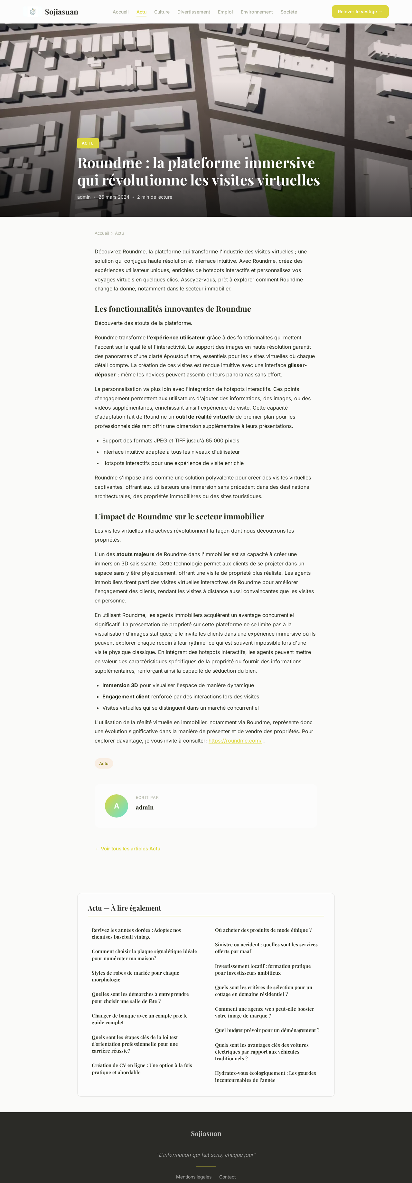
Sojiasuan (50, 11)
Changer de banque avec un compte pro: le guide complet (140, 1019)
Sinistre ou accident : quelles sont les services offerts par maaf (266, 947)
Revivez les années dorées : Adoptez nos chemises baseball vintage (136, 933)
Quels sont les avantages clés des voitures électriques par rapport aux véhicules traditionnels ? (262, 1052)
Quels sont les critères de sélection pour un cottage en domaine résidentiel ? (263, 990)
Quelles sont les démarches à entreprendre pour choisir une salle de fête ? (140, 997)
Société (289, 11)
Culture (162, 11)
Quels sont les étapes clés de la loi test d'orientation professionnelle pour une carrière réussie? (135, 1044)
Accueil (121, 11)
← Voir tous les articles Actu (127, 849)
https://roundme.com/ (235, 740)
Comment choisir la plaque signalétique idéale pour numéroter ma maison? (144, 954)
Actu (141, 11)
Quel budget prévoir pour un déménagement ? (267, 1030)
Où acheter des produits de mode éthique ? (263, 930)
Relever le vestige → (360, 11)
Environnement (257, 11)
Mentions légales (193, 1176)
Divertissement (193, 11)
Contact (227, 1176)
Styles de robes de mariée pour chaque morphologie (135, 976)
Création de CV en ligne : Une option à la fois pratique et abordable (142, 1068)
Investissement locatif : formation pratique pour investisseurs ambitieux (263, 969)
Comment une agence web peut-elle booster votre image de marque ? (264, 1012)
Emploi (225, 11)
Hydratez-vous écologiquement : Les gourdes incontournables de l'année (265, 1076)
